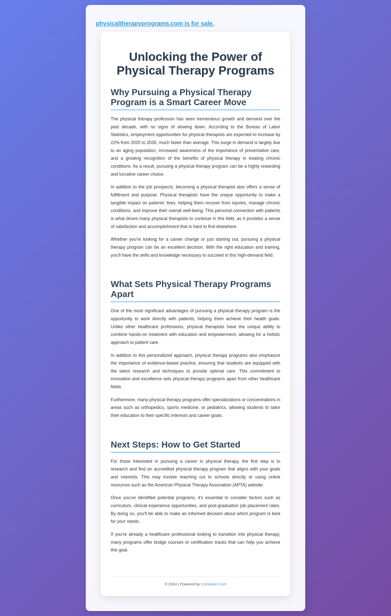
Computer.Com (213, 584)
